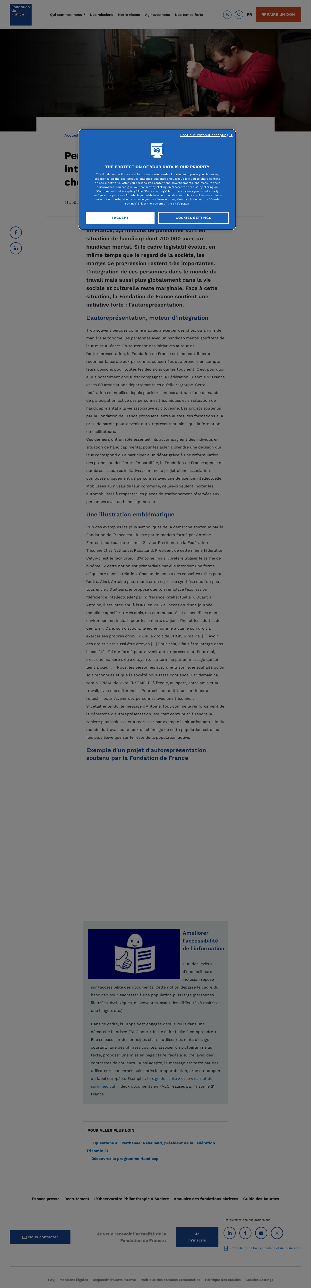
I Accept (120, 218)
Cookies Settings (193, 218)
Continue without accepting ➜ (206, 135)
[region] (157, 179)
